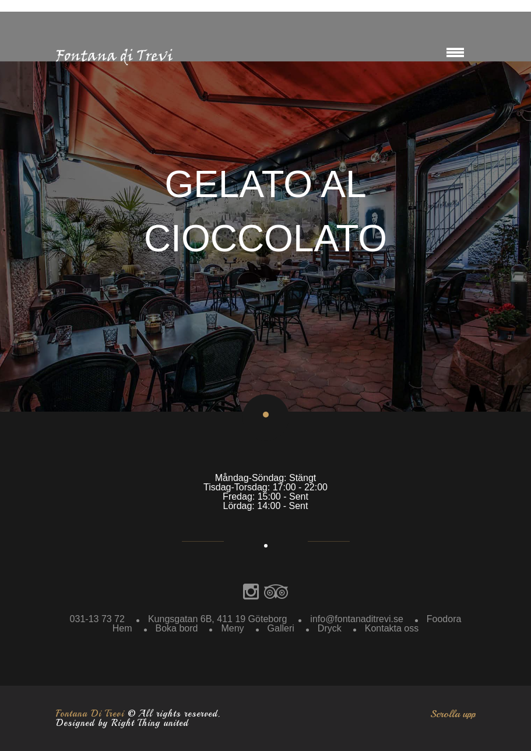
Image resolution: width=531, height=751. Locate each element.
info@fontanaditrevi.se (356, 619)
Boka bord (177, 628)
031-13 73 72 (97, 619)
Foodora (444, 619)
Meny (232, 628)
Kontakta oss (392, 628)
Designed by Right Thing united (122, 723)
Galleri (281, 628)
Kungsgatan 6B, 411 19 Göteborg (217, 619)
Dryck (330, 628)
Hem (122, 628)
